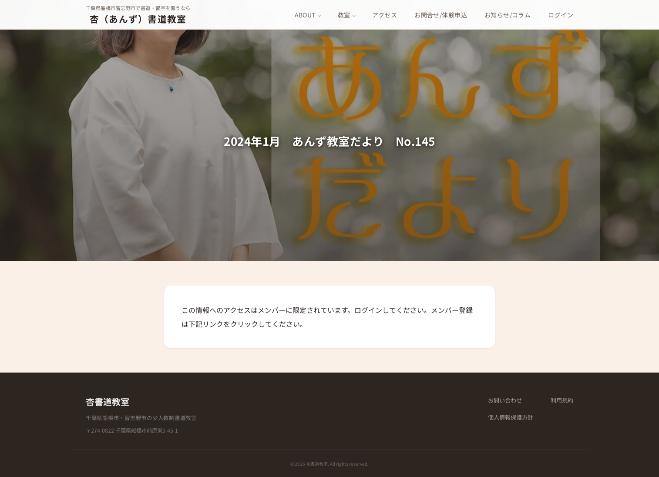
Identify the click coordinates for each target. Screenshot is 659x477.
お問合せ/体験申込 (440, 14)
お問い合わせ (505, 400)
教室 (344, 14)
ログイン (560, 14)
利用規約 (562, 400)
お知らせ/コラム (507, 14)
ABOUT (305, 14)
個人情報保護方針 (510, 417)
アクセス (384, 14)
